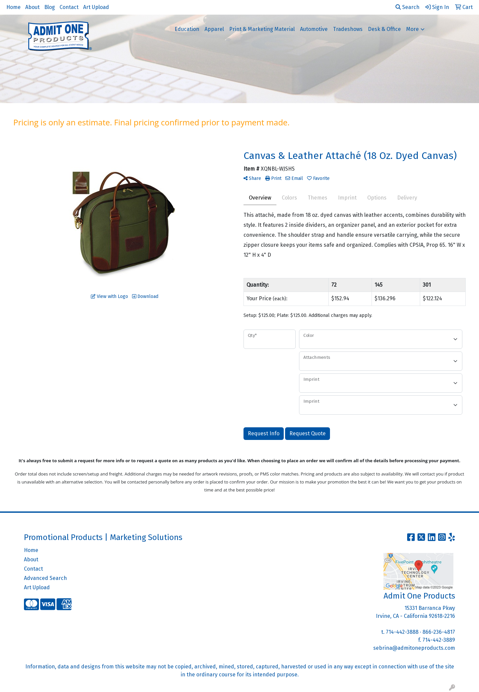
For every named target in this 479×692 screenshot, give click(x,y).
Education (187, 29)
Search (407, 7)
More (412, 29)
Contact (69, 7)
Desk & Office (384, 29)
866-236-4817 (438, 632)
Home (13, 7)
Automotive (314, 29)
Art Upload (96, 7)
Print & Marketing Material (262, 29)
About (32, 7)
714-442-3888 (402, 632)
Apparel (214, 29)
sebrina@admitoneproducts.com (414, 648)
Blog (49, 7)
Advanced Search (45, 578)
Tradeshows (348, 29)
